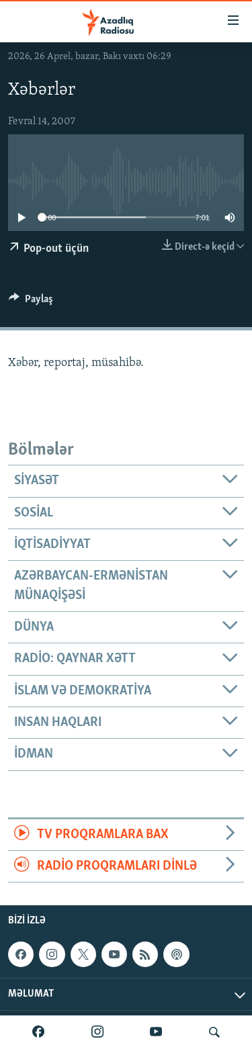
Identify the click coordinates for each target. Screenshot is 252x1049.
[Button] (31, 302)
